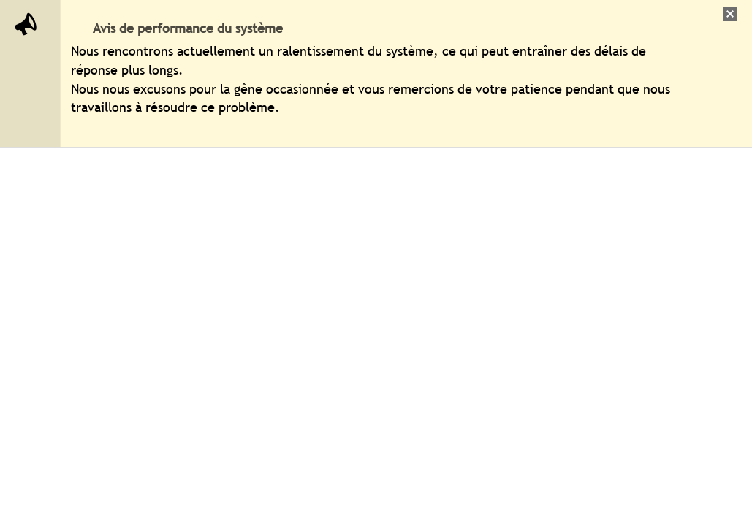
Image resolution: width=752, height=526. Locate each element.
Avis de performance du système (188, 28)
